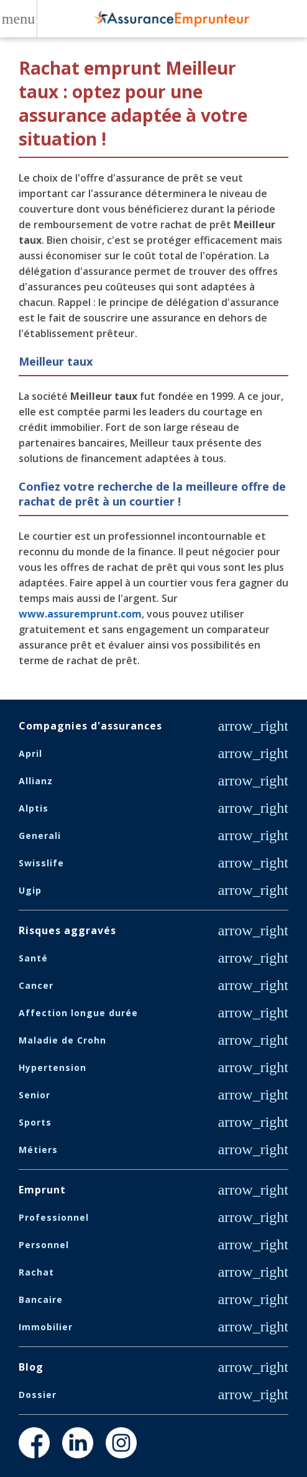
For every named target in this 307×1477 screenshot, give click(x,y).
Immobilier (46, 1327)
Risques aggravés (67, 930)
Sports (35, 1122)
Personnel (44, 1245)
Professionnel (54, 1217)
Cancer (36, 985)
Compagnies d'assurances (90, 726)
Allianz (36, 781)
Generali (40, 835)
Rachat (36, 1272)
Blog (31, 1367)
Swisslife (41, 863)
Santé (33, 958)
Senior (34, 1095)
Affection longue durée (78, 1013)
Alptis (33, 808)
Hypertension (52, 1067)
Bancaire (41, 1299)
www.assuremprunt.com (80, 614)
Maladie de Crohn (62, 1040)
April (30, 753)
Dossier (38, 1395)
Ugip (30, 890)
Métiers (38, 1149)
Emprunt (42, 1190)
